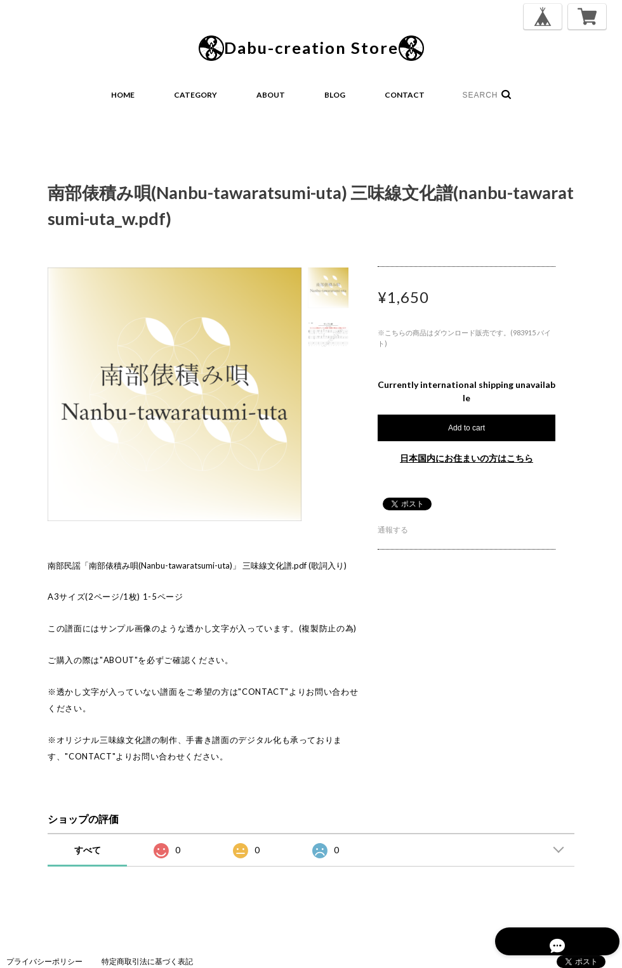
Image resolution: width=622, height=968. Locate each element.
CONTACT (405, 95)
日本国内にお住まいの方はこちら (466, 458)
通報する (393, 529)
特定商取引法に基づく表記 (147, 961)
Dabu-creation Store (311, 48)
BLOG (334, 95)
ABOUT (270, 95)
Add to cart (466, 427)
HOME (123, 95)
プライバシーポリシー (44, 961)
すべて (87, 849)
